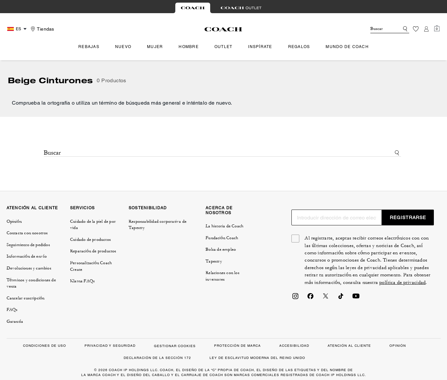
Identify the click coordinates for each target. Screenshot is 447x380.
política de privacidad (402, 282)
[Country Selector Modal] (18, 29)
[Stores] (41, 29)
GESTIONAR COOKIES (175, 346)
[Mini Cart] (437, 28)
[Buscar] (379, 29)
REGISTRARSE (408, 217)
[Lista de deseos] (416, 29)
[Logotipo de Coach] (223, 29)
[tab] (192, 8)
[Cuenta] (426, 29)
